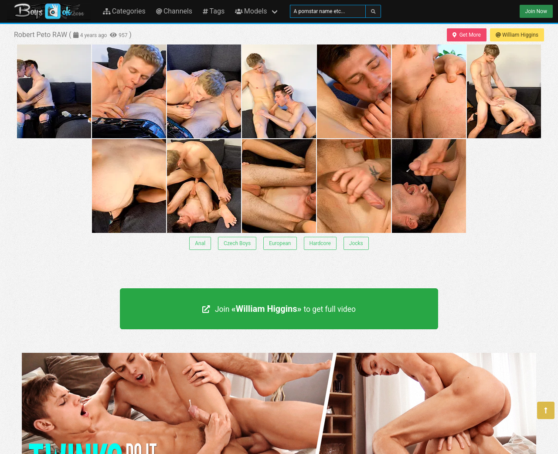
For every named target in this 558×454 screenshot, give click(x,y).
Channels (174, 11)
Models (251, 11)
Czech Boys (237, 243)
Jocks (356, 243)
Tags (214, 11)
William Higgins (517, 35)
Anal (200, 243)
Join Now (536, 11)
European (280, 243)
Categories (124, 11)
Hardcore (320, 243)
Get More (466, 35)
